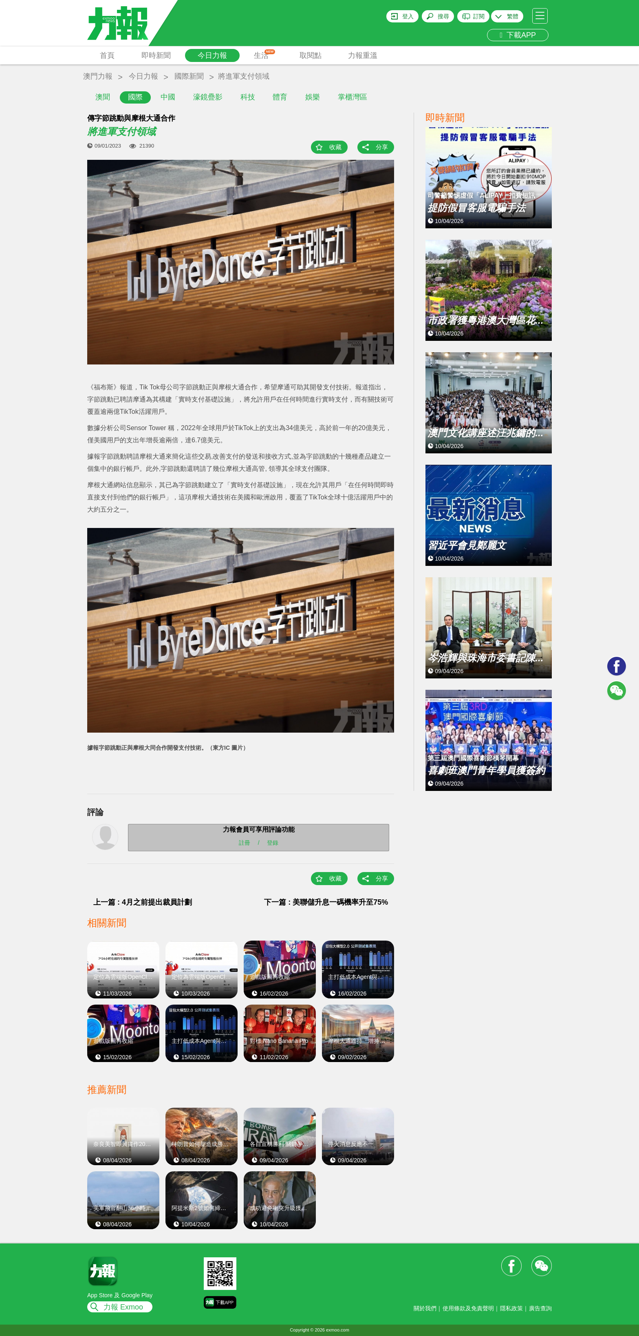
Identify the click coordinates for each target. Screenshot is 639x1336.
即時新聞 (156, 55)
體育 (280, 97)
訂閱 (479, 16)
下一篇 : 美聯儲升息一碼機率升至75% (326, 902)
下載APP (518, 35)
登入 (408, 16)
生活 (264, 54)
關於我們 (425, 1308)
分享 (382, 147)
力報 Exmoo (123, 1307)
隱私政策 (511, 1308)
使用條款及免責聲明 (468, 1308)
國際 (135, 97)
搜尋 (443, 16)
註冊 (244, 842)
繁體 (512, 16)
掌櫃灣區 (352, 97)
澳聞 (102, 97)
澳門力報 (97, 76)
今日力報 (212, 55)
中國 (168, 97)
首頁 (107, 55)
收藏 (335, 147)
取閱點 (311, 55)
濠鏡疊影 (208, 97)
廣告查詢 (540, 1308)
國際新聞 (189, 76)
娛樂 (312, 97)
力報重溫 (362, 55)
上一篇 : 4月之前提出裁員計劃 (142, 902)
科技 (247, 97)
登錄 (272, 842)
